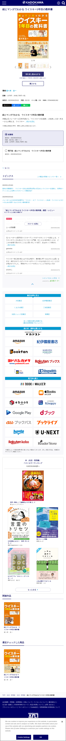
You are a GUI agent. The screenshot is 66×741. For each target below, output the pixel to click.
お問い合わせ (49, 705)
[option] (12, 617)
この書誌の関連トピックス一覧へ (48, 176)
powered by (51, 281)
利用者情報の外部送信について (50, 707)
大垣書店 (19, 301)
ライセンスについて (40, 702)
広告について (27, 702)
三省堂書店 (47, 307)
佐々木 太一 (11, 91)
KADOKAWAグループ (21, 705)
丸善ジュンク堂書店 (19, 314)
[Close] (62, 721)
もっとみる (32, 590)
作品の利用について (36, 705)
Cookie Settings (24, 737)
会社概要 (5, 702)
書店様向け (52, 702)
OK (41, 737)
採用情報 (19, 702)
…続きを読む (30, 121)
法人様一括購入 (7, 705)
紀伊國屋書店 (47, 301)
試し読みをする (33, 74)
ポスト (8, 105)
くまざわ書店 (18, 307)
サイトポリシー (24, 707)
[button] (50, 67)
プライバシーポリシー (9, 707)
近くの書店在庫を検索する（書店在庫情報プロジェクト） (33, 322)
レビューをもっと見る (50, 278)
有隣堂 (47, 314)
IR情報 (12, 702)
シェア (17, 105)
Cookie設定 (34, 707)
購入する (33, 84)
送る (26, 105)
